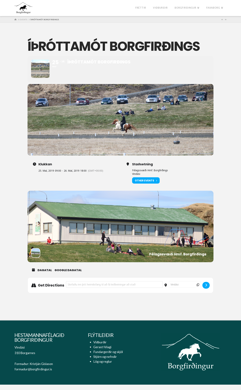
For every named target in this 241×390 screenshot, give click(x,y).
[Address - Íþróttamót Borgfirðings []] (114, 290)
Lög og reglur (102, 367)
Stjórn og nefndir (105, 362)
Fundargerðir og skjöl (108, 357)
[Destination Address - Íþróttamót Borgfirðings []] (185, 290)
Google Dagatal (68, 276)
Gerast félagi (102, 352)
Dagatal (45, 276)
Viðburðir (100, 348)
